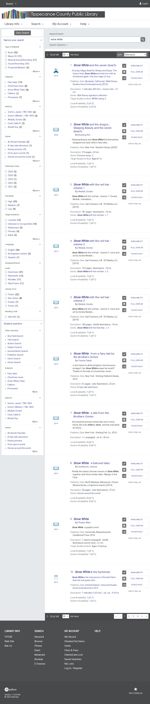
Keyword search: (56, 34)
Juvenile (12, 220)
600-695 (12, 317)
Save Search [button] (22, 32)
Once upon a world (16, 153)
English (11, 250)
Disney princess (15, 149)
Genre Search (13, 358)
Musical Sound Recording (20, 60)
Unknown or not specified (20, 224)
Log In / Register (73, 668)
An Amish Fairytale (17, 142)
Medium (12, 205)
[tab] (22, 39)
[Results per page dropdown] (65, 54)
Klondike (12, 279)
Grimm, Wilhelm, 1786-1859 (21, 116)
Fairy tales (12, 82)
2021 (10, 186)
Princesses (13, 97)
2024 (10, 175)
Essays (11, 302)
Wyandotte (13, 276)
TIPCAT (8, 636)
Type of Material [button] (12, 47)
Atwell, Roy (13, 127)
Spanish (12, 257)
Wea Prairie (13, 283)
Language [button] (9, 244)
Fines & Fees (71, 650)
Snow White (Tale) (16, 90)
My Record (70, 636)
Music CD (12, 56)
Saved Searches (73, 659)
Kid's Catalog (136, 691)
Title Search (13, 340)
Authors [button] (8, 106)
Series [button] (7, 136)
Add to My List (134, 84)
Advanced (39, 654)
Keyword (39, 636)
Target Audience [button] (12, 214)
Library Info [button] (13, 24)
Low (10, 209)
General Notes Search (17, 351)
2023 (10, 179)
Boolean (38, 659)
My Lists (69, 663)
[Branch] (10, 4)
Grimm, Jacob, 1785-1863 (20, 112)
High (10, 201)
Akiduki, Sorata (15, 119)
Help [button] (84, 24)
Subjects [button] (9, 77)
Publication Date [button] (12, 166)
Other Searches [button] (11, 330)
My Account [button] (61, 24)
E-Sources (39, 663)
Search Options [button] (58, 44)
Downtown (13, 272)
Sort (119, 55)
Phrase (38, 645)
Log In (145, 3)
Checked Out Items (74, 641)
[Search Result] (56, 130)
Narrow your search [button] (14, 40)
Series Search (14, 362)
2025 (10, 171)
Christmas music (16, 86)
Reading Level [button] (11, 311)
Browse (38, 641)
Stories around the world (19, 157)
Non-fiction (13, 298)
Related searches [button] (13, 323)
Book (10, 52)
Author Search (14, 343)
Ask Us (8, 645)
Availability (132, 66)
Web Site (9, 641)
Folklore (11, 93)
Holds (67, 645)
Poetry (11, 306)
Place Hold (132, 78)
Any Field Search (15, 336)
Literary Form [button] (10, 289)
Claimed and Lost (73, 654)
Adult (11, 235)
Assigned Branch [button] (12, 263)
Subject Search (14, 347)
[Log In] (140, 3)
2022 (10, 183)
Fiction (11, 294)
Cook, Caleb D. (14, 123)
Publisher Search (15, 355)
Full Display (132, 72)
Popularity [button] (9, 196)
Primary (12, 231)
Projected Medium (17, 67)
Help (98, 631)
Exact (37, 650)
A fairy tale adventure (18, 145)
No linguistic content (18, 253)
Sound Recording (16, 63)
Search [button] (37, 24)
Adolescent (13, 227)
